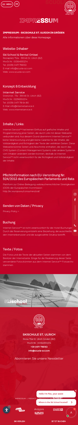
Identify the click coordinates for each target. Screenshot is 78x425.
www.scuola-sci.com (19, 71)
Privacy (32, 398)
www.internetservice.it (20, 109)
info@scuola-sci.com (21, 68)
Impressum (20, 398)
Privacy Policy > (11, 211)
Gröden (46, 339)
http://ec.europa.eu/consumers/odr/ (21, 191)
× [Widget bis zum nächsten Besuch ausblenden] (9, 407)
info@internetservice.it (22, 106)
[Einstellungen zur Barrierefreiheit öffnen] (6, 409)
